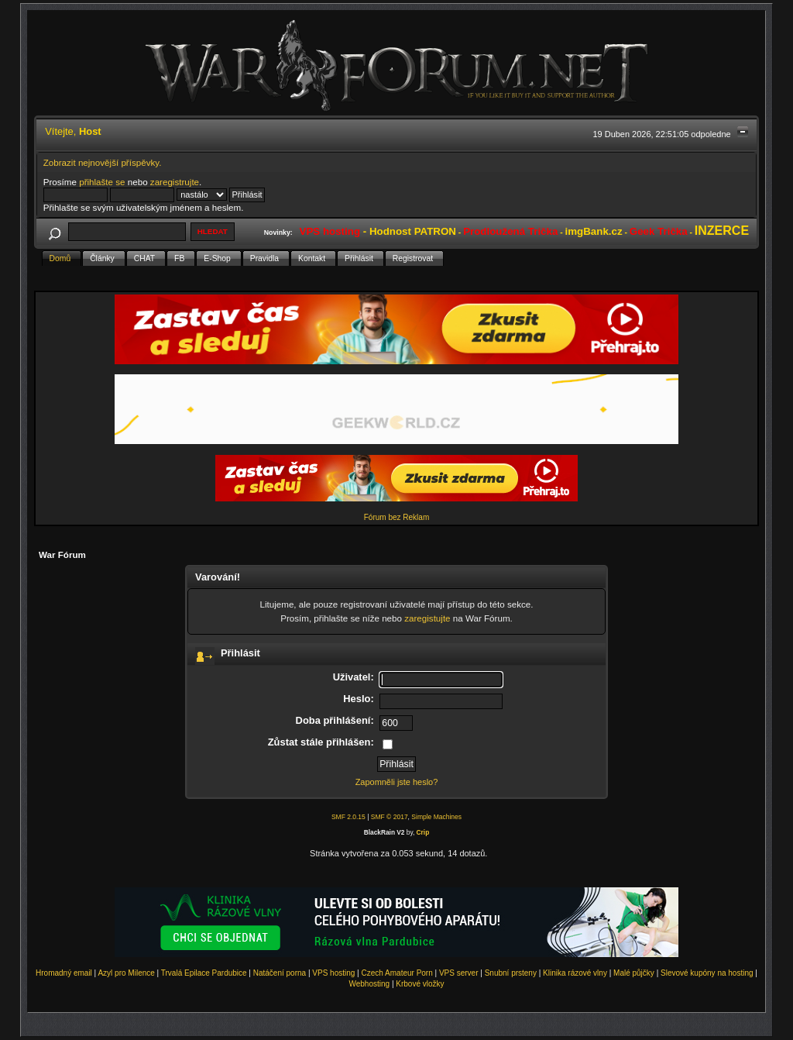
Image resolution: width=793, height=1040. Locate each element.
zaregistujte (427, 618)
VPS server (459, 973)
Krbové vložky (420, 984)
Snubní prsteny (511, 973)
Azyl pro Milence (126, 973)
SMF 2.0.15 (348, 817)
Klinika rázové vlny (575, 973)
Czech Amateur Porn (397, 973)
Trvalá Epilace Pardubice (204, 973)
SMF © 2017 (389, 817)
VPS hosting (333, 973)
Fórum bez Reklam (396, 517)
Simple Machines (436, 817)
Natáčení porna (279, 973)
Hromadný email (64, 973)
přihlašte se (102, 182)
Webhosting (369, 984)
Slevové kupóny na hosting (707, 973)
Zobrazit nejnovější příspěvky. (102, 162)
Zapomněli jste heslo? (396, 782)
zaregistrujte (174, 182)
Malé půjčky (633, 973)
